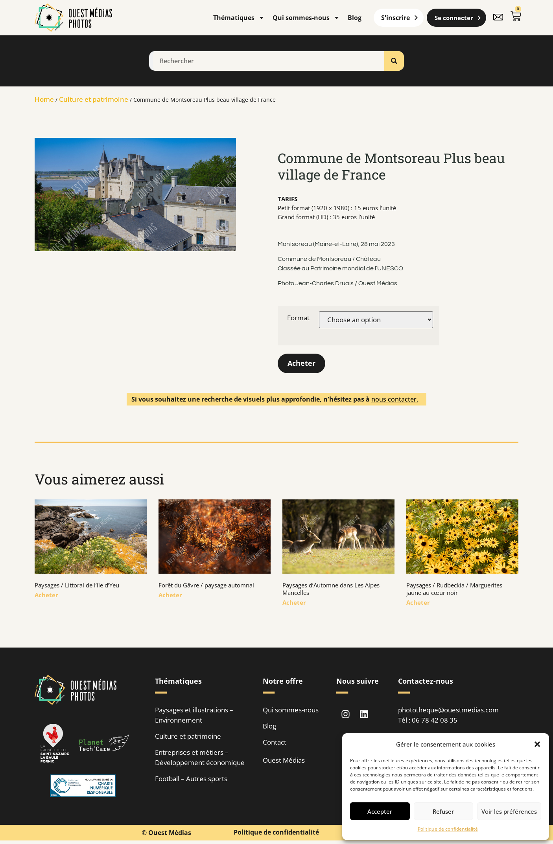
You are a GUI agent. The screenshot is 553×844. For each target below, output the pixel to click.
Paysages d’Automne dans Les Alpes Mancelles (331, 589)
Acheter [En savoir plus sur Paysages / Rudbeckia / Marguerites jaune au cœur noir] (418, 603)
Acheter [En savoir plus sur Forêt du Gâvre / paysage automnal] (170, 595)
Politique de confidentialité (448, 829)
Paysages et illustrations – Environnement (194, 715)
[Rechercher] (394, 61)
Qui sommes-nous (306, 18)
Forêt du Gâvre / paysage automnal (206, 585)
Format (298, 317)
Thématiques (239, 18)
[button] (537, 744)
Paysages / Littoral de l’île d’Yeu (77, 585)
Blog (354, 17)
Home (44, 99)
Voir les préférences (509, 811)
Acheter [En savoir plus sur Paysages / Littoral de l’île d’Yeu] (46, 595)
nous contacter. (394, 399)
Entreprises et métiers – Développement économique (200, 757)
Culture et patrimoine (93, 99)
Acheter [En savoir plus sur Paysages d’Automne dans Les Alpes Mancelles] (294, 603)
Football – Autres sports (191, 778)
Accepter (379, 811)
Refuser (443, 811)
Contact (274, 742)
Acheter (301, 363)
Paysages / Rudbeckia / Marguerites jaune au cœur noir (454, 589)
